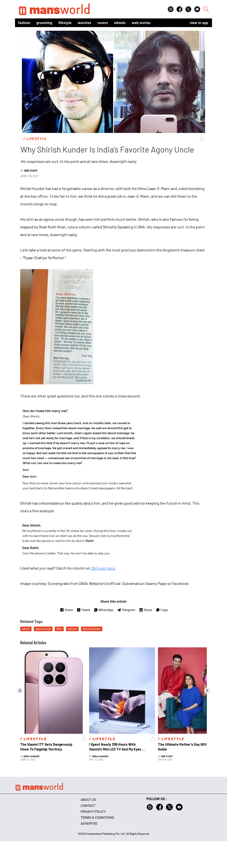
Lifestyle (65, 23)
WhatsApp (103, 610)
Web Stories (141, 23)
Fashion (24, 23)
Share (66, 610)
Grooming (44, 23)
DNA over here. (103, 568)
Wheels (120, 23)
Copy (162, 610)
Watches (84, 23)
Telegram (126, 610)
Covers (102, 23)
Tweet (83, 610)
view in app (199, 23)
